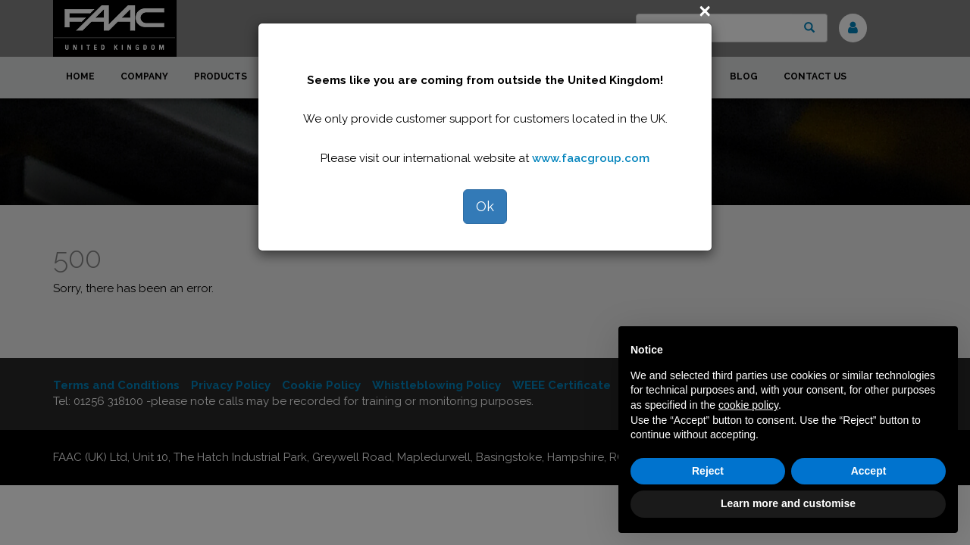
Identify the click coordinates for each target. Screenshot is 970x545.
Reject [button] (708, 471)
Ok (485, 206)
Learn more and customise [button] (788, 503)
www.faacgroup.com (590, 158)
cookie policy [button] (748, 405)
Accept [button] (869, 471)
